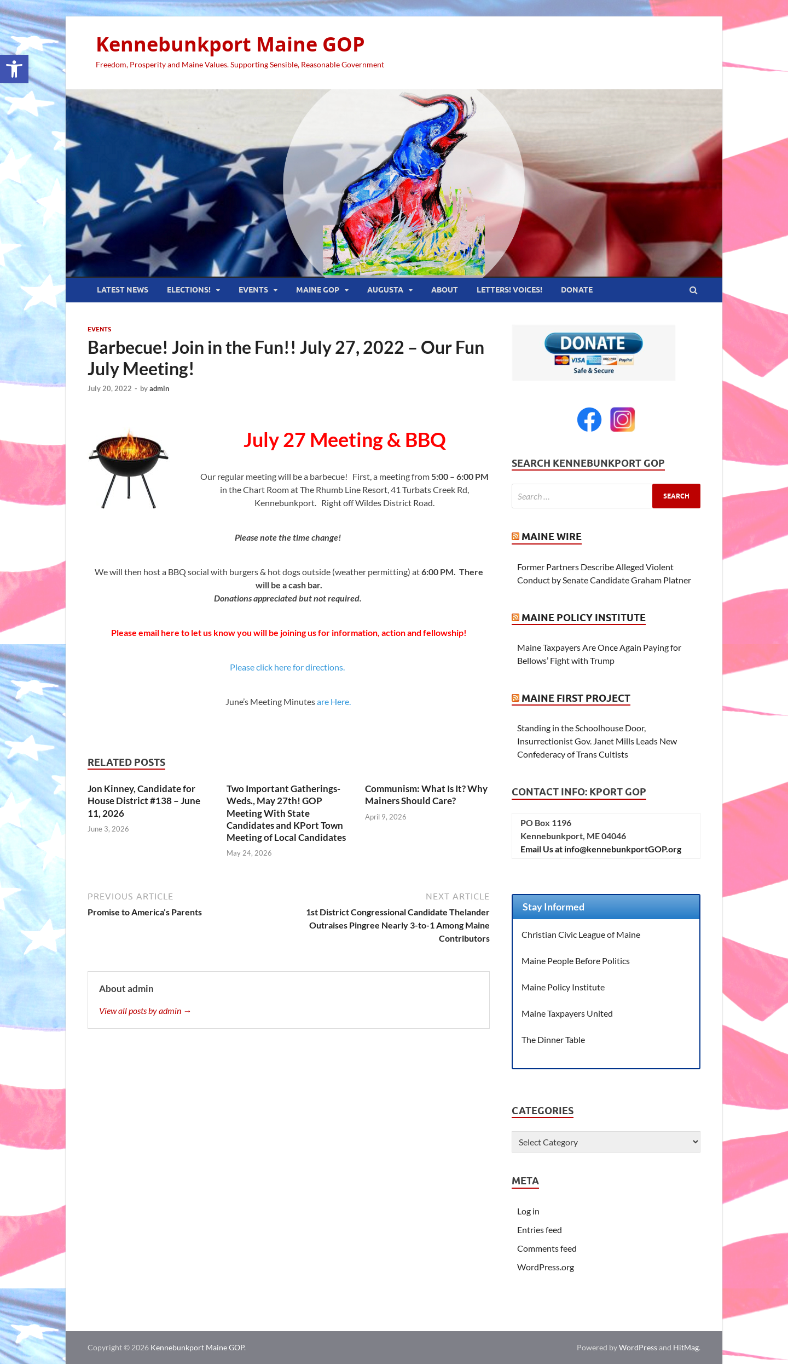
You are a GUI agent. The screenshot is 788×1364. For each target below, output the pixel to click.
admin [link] (159, 388)
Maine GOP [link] (317, 289)
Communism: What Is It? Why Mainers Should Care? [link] (426, 794)
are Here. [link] (334, 701)
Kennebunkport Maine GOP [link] (230, 44)
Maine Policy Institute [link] (584, 617)
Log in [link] (528, 1211)
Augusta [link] (385, 289)
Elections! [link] (189, 289)
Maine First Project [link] (576, 698)
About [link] (444, 289)
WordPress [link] (638, 1347)
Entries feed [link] (539, 1229)
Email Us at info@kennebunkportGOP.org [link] (600, 849)
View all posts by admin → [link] (145, 1010)
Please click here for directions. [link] (289, 667)
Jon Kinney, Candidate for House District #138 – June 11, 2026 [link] (144, 800)
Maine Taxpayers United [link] (567, 1013)
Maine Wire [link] (552, 536)
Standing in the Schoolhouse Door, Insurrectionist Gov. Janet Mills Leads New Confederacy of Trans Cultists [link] (597, 741)
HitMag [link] (686, 1347)
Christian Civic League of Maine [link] (581, 934)
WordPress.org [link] (545, 1267)
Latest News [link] (122, 289)
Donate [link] (577, 289)
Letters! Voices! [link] (509, 289)
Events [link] (253, 289)
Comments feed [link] (547, 1248)
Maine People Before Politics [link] (576, 960)
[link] (14, 69)
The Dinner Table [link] (553, 1039)
